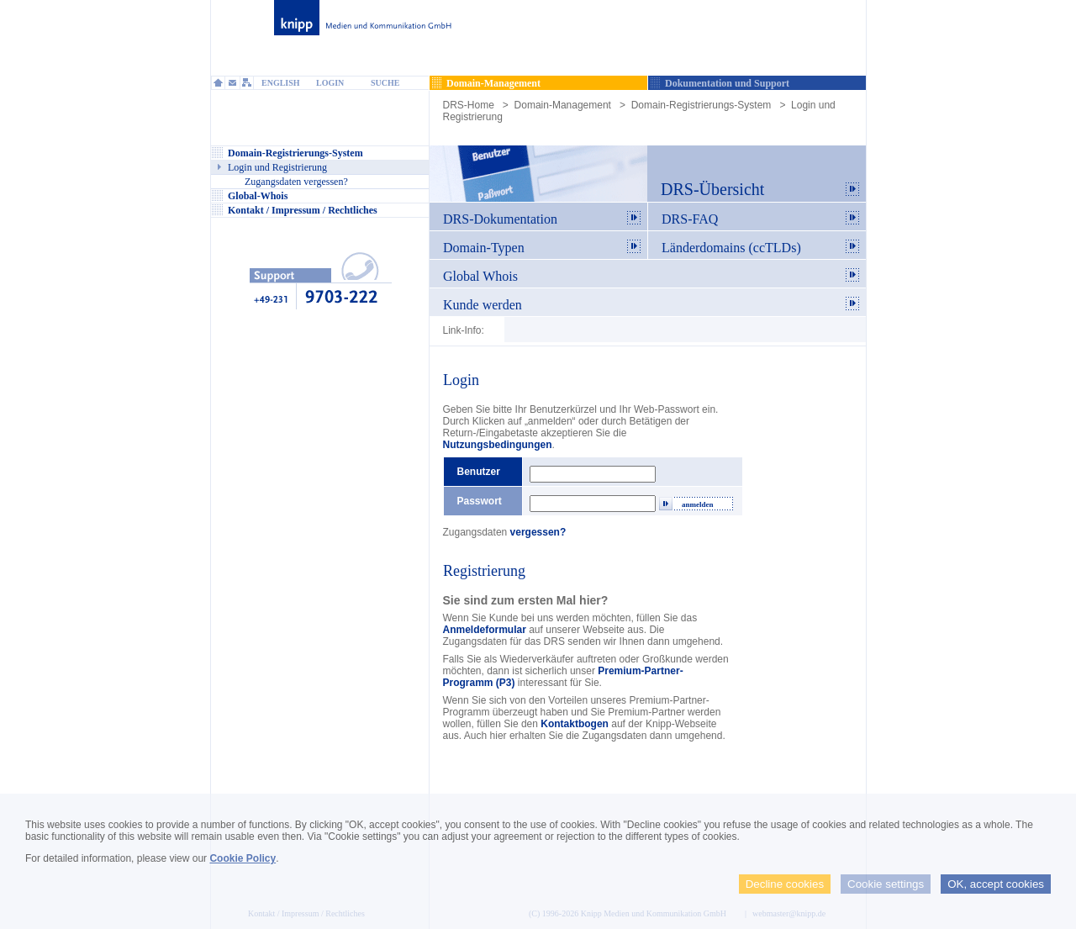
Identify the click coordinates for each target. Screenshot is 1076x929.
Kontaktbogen (575, 724)
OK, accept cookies (995, 884)
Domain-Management (562, 105)
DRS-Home (468, 105)
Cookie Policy (242, 858)
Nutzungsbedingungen (497, 445)
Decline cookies (785, 884)
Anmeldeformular (484, 630)
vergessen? (538, 532)
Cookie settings (885, 884)
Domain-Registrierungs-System (701, 105)
